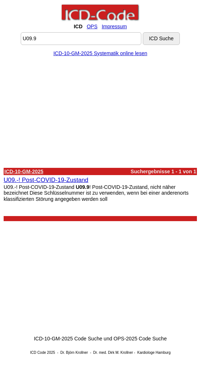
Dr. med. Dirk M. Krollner (113, 353)
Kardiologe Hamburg (154, 353)
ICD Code (38, 353)
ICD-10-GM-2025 (23, 171)
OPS (92, 26)
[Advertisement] (100, 113)
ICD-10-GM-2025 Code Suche (68, 338)
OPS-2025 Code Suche (140, 338)
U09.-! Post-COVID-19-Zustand (46, 180)
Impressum (114, 26)
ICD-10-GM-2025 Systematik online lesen (100, 53)
